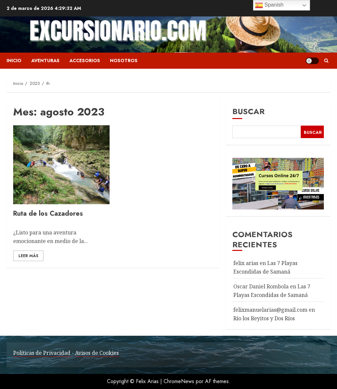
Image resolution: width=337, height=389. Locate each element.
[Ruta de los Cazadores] (61, 164)
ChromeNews (179, 381)
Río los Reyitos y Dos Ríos (264, 318)
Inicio (14, 60)
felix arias (245, 263)
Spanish (269, 5)
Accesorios (84, 60)
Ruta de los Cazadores (48, 213)
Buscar (248, 111)
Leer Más (28, 256)
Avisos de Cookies (97, 352)
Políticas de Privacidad (41, 352)
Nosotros (124, 60)
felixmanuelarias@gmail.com (270, 309)
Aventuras (45, 60)
